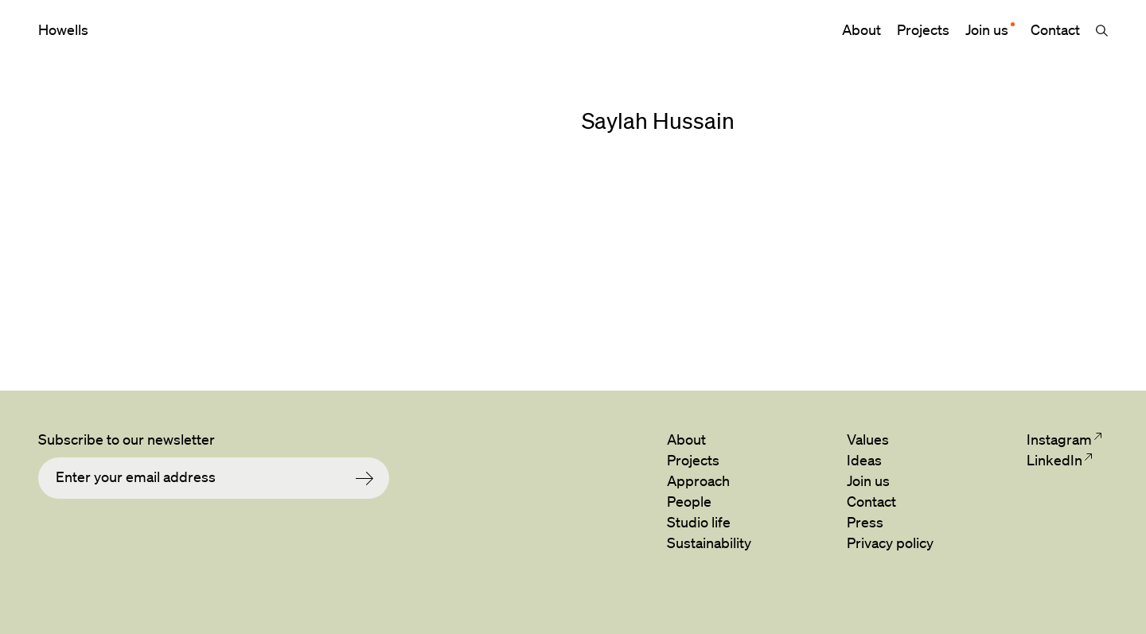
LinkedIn (1054, 460)
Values (868, 439)
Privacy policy (890, 542)
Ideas (864, 460)
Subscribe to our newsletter (126, 439)
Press (865, 522)
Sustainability (709, 542)
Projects (923, 29)
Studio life (699, 522)
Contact (1055, 29)
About (861, 29)
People (689, 501)
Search (1101, 30)
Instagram (1059, 439)
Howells (63, 29)
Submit (372, 478)
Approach (698, 480)
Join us (986, 29)
